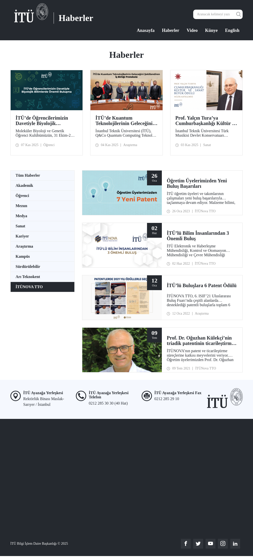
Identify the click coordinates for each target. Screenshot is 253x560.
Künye (211, 30)
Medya (21, 216)
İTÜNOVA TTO (29, 287)
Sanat (20, 226)
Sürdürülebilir (28, 266)
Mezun (21, 206)
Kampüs (23, 256)
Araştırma (24, 246)
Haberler (170, 30)
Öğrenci (22, 196)
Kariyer (22, 236)
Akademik (24, 185)
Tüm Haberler (28, 175)
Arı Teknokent (28, 277)
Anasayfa (146, 30)
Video (192, 30)
